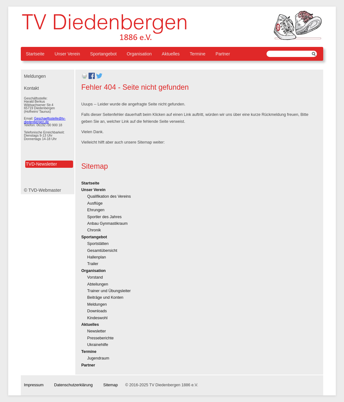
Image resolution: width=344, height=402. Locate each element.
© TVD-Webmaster (42, 190)
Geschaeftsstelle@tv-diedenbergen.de (45, 120)
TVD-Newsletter (41, 164)
